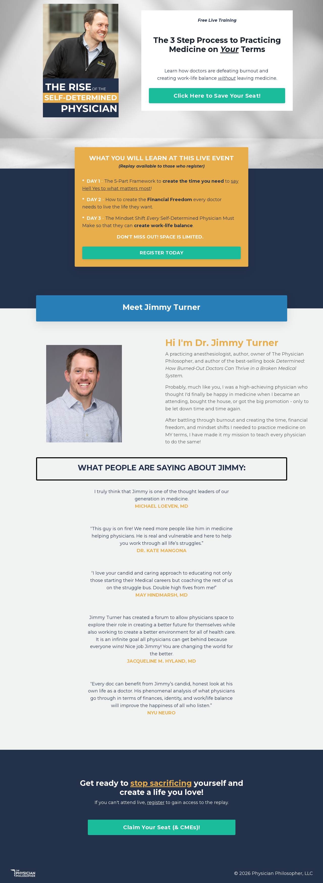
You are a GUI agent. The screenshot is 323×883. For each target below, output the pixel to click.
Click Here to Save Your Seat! (217, 95)
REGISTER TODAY (161, 253)
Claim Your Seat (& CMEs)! (161, 827)
